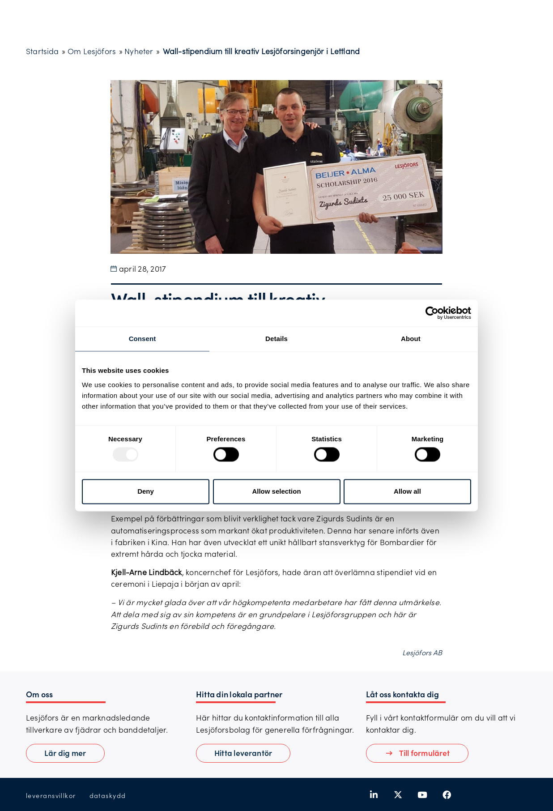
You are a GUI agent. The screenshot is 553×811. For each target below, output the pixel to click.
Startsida (42, 51)
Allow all (407, 491)
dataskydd (107, 795)
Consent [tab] (142, 338)
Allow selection (276, 491)
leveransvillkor (51, 795)
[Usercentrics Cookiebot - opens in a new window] (432, 313)
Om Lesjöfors (92, 51)
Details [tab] (276, 338)
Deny (145, 491)
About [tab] (411, 338)
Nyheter (138, 51)
